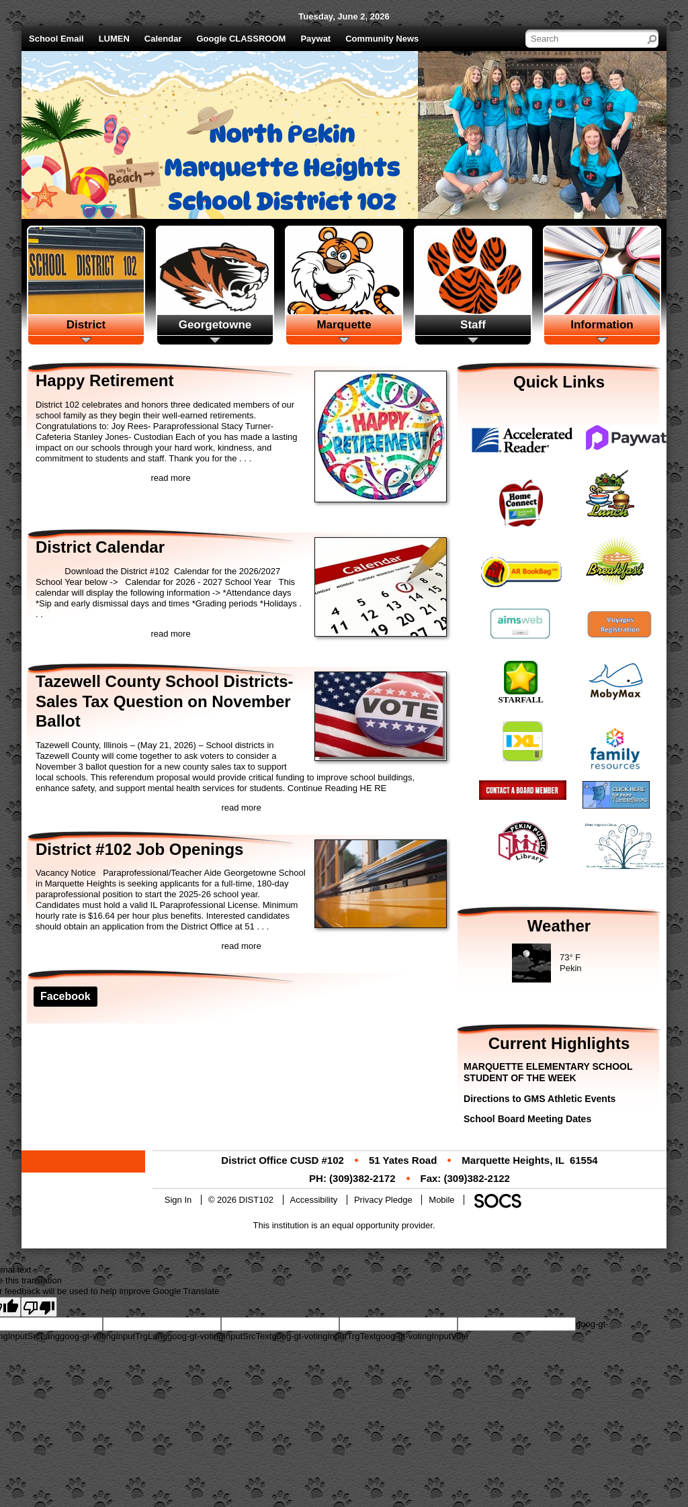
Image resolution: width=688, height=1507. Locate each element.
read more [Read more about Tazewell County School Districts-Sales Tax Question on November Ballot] (241, 808)
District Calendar (100, 547)
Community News (382, 39)
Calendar (163, 39)
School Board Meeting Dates (527, 1118)
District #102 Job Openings (139, 849)
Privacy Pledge (383, 1200)
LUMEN (114, 39)
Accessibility (314, 1200)
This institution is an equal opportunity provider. (344, 1225)
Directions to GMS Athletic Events (539, 1098)
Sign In (178, 1200)
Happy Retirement (104, 380)
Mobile (441, 1200)
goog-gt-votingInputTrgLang (113, 1336)
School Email (56, 39)
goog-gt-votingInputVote (422, 1336)
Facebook (65, 996)
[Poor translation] (39, 1307)
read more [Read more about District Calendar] (170, 634)
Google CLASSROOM (241, 39)
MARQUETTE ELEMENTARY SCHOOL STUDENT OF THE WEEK (548, 1072)
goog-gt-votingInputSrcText (219, 1336)
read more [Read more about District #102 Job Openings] (241, 946)
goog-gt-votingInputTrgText (323, 1336)
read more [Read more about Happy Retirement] (170, 478)
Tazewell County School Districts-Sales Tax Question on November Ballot (165, 701)
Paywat (315, 39)
